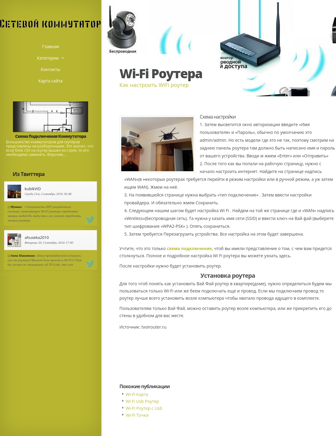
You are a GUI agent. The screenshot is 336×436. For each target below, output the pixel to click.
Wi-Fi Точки (137, 415)
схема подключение (189, 248)
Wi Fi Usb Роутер (142, 401)
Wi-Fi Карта (137, 394)
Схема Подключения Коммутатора (50, 136)
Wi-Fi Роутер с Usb (144, 408)
